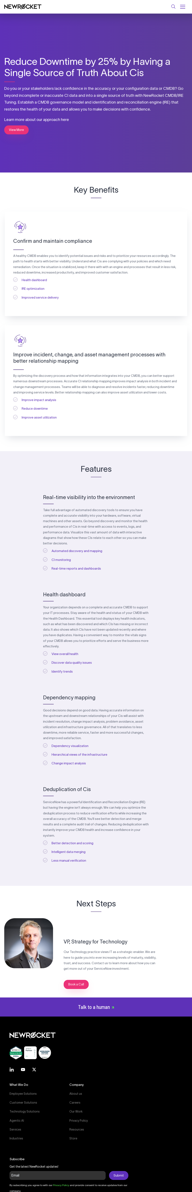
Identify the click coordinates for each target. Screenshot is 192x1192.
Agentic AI (17, 1120)
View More (16, 130)
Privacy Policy (78, 1120)
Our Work (76, 1111)
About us (75, 1093)
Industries (16, 1138)
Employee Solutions (23, 1093)
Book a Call (76, 984)
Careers (74, 1102)
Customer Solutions (23, 1102)
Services (15, 1129)
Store (73, 1138)
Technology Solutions (25, 1111)
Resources (76, 1129)
